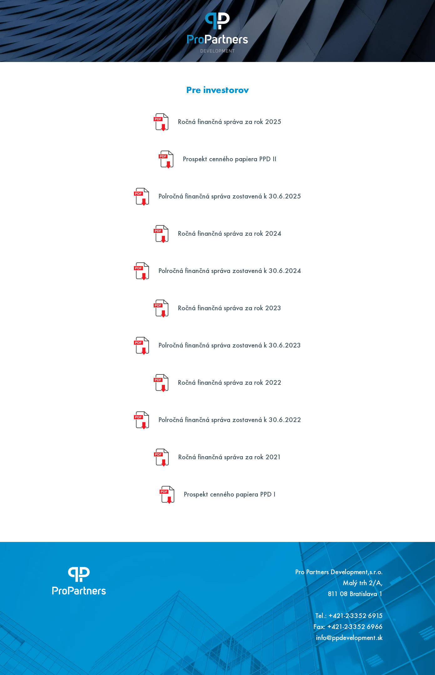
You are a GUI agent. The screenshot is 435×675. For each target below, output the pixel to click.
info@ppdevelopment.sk (349, 639)
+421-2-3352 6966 (355, 628)
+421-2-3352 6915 (356, 617)
